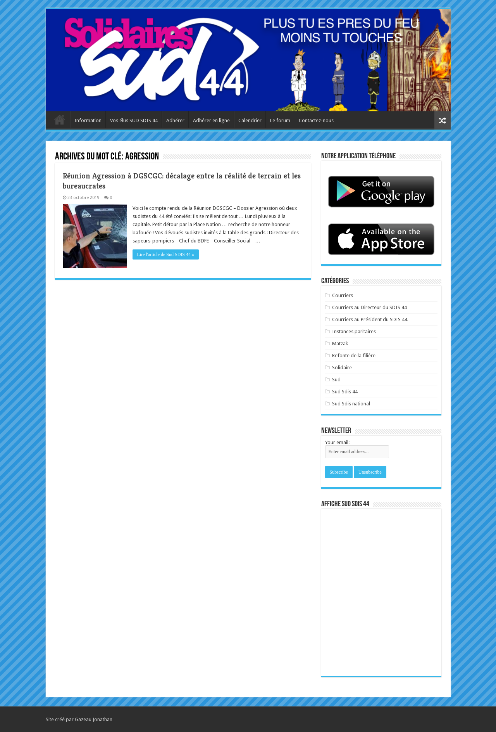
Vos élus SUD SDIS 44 (134, 120)
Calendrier (250, 120)
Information (88, 120)
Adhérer (175, 120)
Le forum (280, 120)
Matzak (340, 343)
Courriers (342, 295)
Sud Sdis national (351, 404)
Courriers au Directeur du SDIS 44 (369, 307)
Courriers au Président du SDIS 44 (369, 319)
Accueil (60, 119)
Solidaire (342, 367)
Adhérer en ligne (211, 120)
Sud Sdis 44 (345, 392)
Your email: (337, 442)
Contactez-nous (316, 120)
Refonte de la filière (353, 355)
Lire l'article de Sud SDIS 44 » (165, 254)
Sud (336, 379)
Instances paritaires (354, 331)
